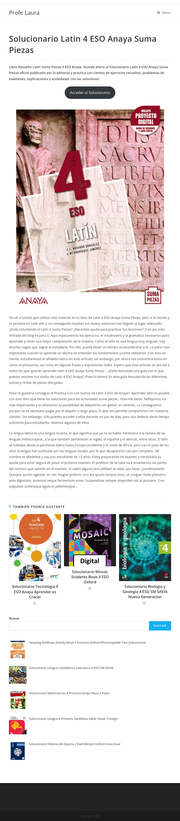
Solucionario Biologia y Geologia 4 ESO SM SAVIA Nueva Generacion (145, 592)
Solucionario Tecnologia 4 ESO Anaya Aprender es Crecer (35, 592)
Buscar (14, 618)
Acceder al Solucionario (90, 92)
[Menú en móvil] (164, 12)
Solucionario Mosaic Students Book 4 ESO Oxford (90, 577)
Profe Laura (24, 12)
